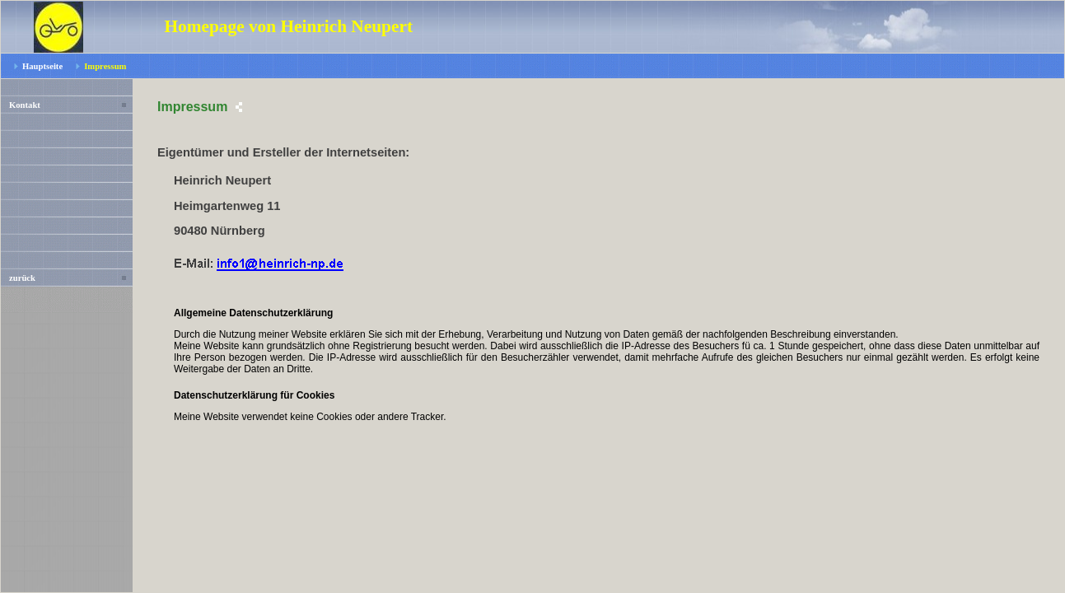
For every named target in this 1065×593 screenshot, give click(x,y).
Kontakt (24, 105)
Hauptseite (42, 66)
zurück (22, 277)
